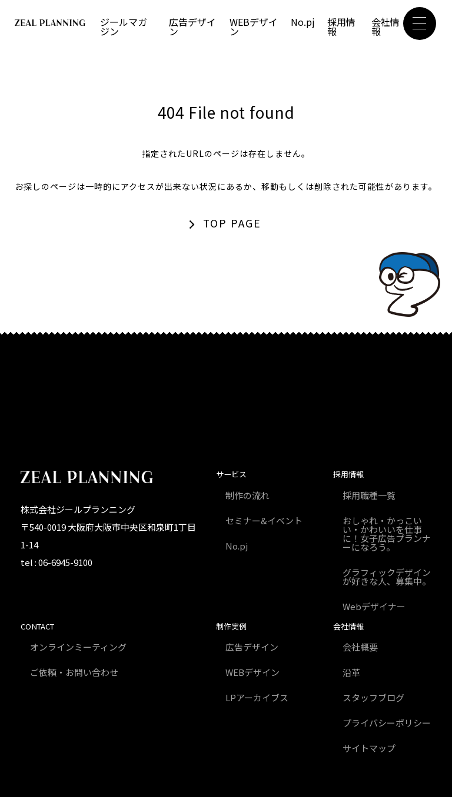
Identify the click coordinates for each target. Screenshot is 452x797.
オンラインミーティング (78, 647)
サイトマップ (369, 748)
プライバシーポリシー (387, 722)
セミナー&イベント (264, 520)
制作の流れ (247, 495)
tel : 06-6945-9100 (56, 562)
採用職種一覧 (369, 495)
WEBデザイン (254, 26)
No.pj (303, 22)
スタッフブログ (373, 697)
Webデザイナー (374, 606)
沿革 (351, 672)
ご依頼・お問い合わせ (74, 672)
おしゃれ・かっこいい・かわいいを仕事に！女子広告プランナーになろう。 (387, 533)
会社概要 (360, 647)
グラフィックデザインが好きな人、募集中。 (387, 576)
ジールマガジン (123, 26)
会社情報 (385, 26)
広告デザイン (192, 26)
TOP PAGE (232, 223)
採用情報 (341, 26)
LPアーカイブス (256, 697)
